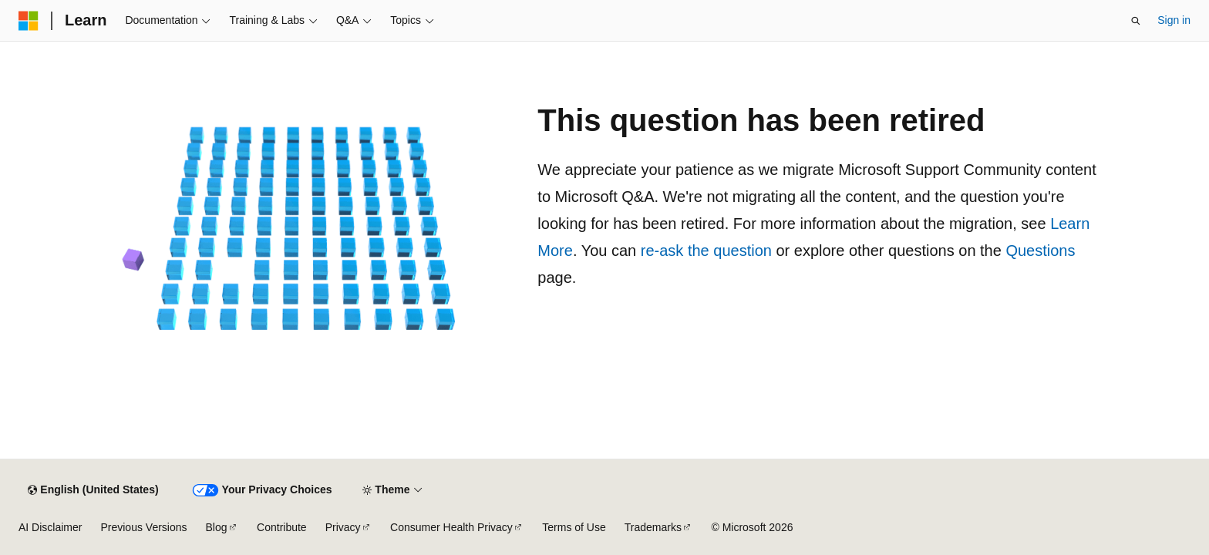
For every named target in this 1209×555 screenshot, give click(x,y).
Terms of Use (573, 527)
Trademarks (653, 527)
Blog (216, 527)
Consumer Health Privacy (451, 527)
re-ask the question (706, 250)
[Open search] (1135, 21)
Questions (1040, 250)
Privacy (343, 527)
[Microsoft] (29, 21)
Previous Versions (143, 527)
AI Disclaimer (50, 527)
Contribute (282, 527)
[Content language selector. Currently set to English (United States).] (93, 490)
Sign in (1173, 20)
